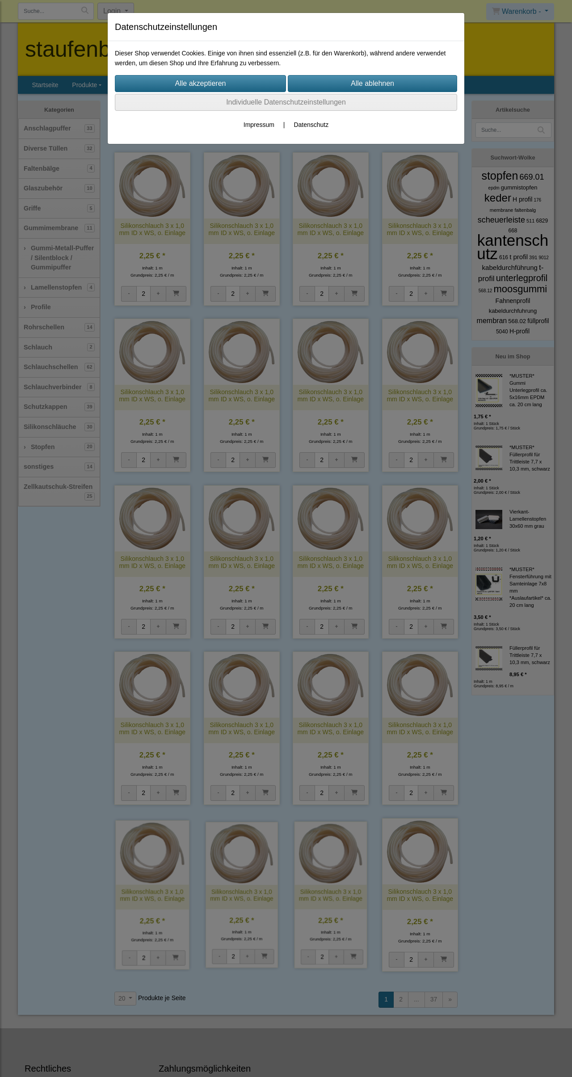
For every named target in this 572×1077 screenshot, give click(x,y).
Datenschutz (311, 124)
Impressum (259, 124)
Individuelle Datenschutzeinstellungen (286, 102)
